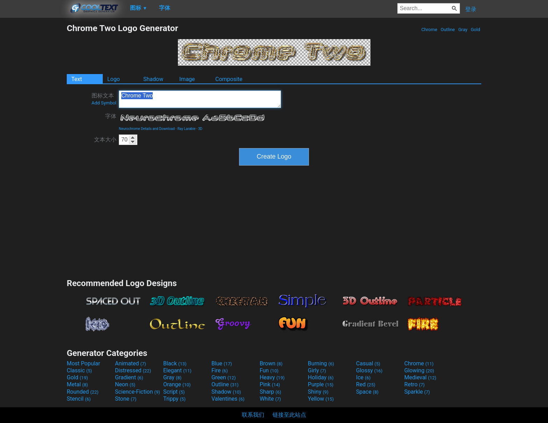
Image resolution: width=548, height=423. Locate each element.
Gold (475, 29)
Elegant (177, 370)
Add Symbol (104, 102)
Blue (221, 363)
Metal (77, 384)
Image (187, 79)
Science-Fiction (137, 391)
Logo (113, 79)
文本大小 (105, 139)
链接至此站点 (289, 414)
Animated (130, 363)
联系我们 (253, 414)
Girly (317, 370)
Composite (229, 79)
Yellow (321, 398)
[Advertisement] (33, 128)
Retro (414, 384)
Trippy (174, 398)
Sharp (270, 391)
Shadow (153, 79)
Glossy (369, 370)
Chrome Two (200, 99)
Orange (177, 384)
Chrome (429, 29)
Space (367, 391)
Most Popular (83, 363)
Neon (125, 384)
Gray (463, 29)
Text (76, 79)
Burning (321, 363)
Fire (219, 370)
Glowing (419, 370)
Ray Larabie (187, 129)
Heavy (272, 377)
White (270, 398)
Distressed (133, 370)
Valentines (228, 398)
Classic (79, 370)
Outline (448, 29)
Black (175, 363)
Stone (125, 398)
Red (365, 384)
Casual (368, 363)
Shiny (318, 391)
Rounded (83, 391)
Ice (363, 377)
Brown (271, 363)
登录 (470, 9)
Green (223, 377)
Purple (320, 384)
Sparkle (417, 391)
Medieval (420, 377)
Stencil (79, 398)
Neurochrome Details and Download (147, 129)
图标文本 (104, 98)
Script (174, 391)
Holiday (321, 377)
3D (200, 129)
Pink (270, 384)
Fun (269, 370)
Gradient (129, 377)
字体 (110, 116)
